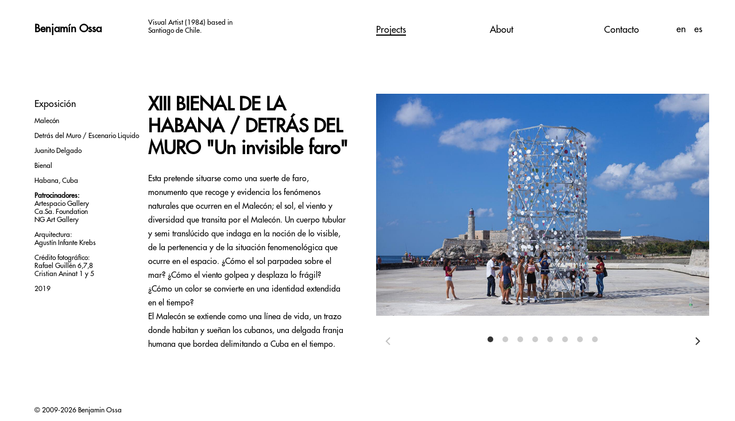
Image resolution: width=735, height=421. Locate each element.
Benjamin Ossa (100, 410)
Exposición (55, 104)
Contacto (621, 30)
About (501, 30)
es (698, 29)
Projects (391, 30)
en (682, 29)
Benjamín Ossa (68, 29)
